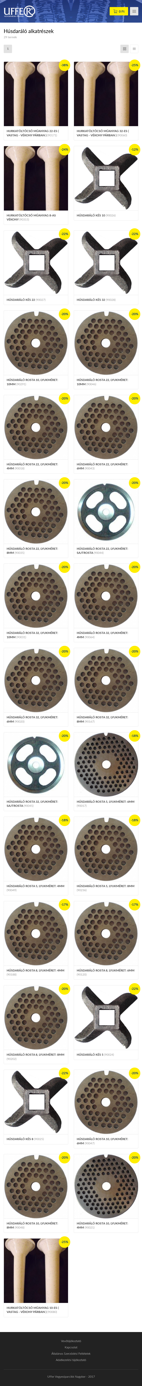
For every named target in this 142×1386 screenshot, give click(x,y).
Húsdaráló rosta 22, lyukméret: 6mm (102, 466)
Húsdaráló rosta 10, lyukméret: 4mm (102, 1225)
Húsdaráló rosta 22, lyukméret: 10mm (102, 382)
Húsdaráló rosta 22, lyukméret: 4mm (32, 466)
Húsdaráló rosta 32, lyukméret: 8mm (102, 719)
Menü (134, 11)
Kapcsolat (71, 1347)
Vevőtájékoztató (71, 1341)
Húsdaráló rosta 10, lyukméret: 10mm (32, 382)
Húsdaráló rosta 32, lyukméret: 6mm (32, 719)
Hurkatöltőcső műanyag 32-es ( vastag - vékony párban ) (103, 133)
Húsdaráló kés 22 (26, 299)
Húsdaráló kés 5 (95, 1054)
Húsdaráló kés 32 (96, 299)
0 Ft (121, 11)
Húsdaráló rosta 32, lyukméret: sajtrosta (32, 803)
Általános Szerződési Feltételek (71, 1353)
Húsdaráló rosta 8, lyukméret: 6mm (105, 972)
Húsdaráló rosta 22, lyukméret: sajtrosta (102, 550)
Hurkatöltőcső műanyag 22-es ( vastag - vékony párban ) (33, 133)
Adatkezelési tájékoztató (71, 1360)
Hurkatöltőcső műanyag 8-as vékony (31, 217)
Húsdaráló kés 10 (96, 215)
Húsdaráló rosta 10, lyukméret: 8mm (32, 1225)
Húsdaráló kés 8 (25, 1139)
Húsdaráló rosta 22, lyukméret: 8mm (32, 550)
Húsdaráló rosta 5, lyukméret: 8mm (105, 888)
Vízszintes (124, 49)
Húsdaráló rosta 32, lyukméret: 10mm (32, 635)
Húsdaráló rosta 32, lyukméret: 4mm (102, 635)
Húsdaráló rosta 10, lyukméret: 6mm (102, 1141)
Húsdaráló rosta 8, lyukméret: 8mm (35, 1056)
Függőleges (134, 49)
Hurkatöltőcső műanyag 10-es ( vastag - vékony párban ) (33, 1309)
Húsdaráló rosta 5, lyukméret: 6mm (105, 803)
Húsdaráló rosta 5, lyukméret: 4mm (35, 888)
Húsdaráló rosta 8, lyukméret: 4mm (35, 972)
